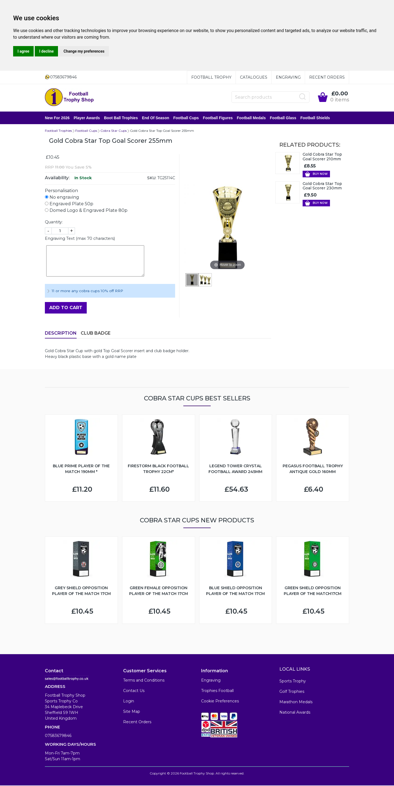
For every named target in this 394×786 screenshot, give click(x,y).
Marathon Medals (295, 702)
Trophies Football (217, 691)
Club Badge (96, 333)
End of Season (155, 118)
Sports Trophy (292, 681)
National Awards (294, 712)
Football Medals (251, 118)
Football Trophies (58, 131)
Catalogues (253, 77)
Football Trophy (211, 77)
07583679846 (58, 736)
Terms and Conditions (143, 680)
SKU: (151, 178)
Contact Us (133, 691)
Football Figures (218, 118)
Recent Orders (327, 77)
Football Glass (283, 118)
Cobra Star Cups (113, 131)
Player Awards (87, 118)
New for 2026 (57, 118)
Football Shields (315, 118)
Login (128, 701)
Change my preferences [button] (83, 51)
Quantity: (54, 222)
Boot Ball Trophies (121, 118)
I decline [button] (46, 51)
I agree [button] (23, 51)
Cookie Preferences (220, 701)
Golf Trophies (291, 692)
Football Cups (186, 118)
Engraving (288, 77)
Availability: (57, 178)
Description (61, 333)
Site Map (131, 712)
